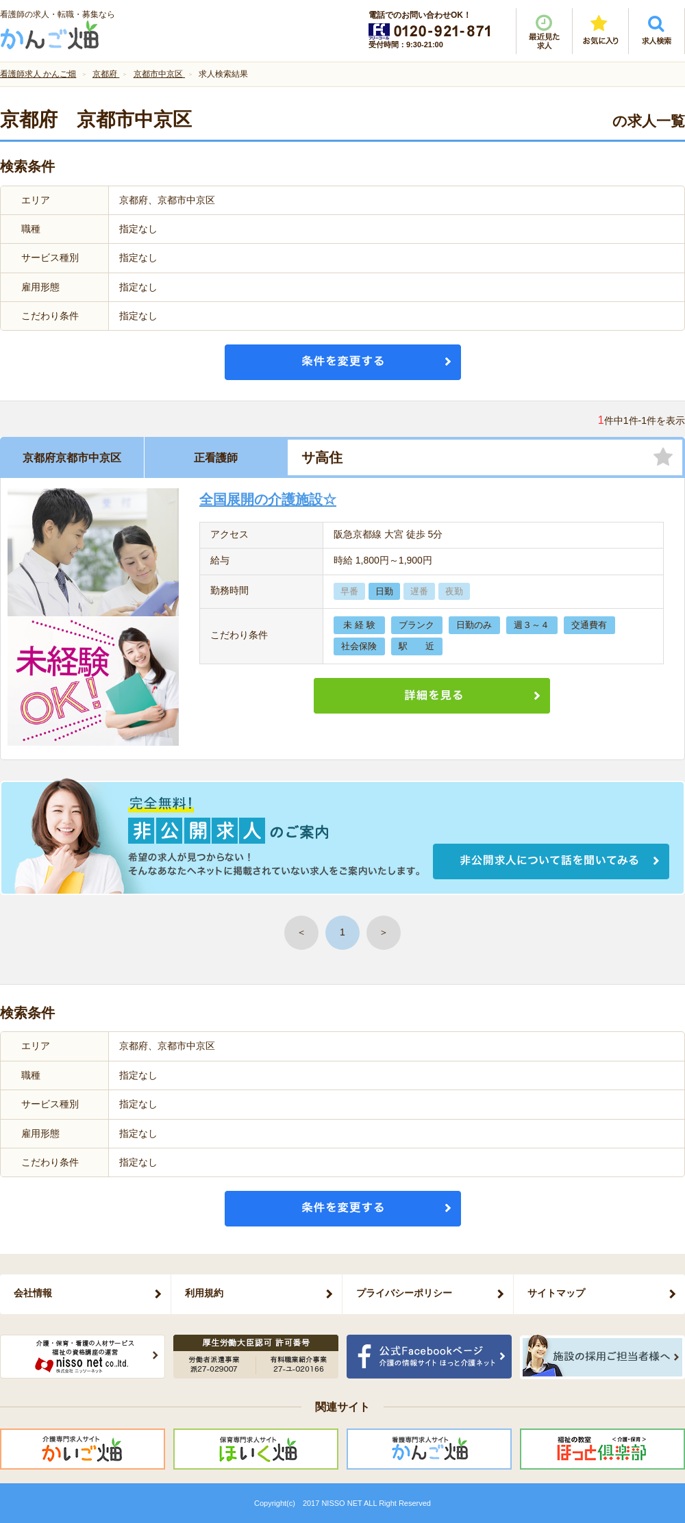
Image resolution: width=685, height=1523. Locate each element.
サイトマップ (556, 1292)
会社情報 (33, 1292)
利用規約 (204, 1292)
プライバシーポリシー (404, 1292)
